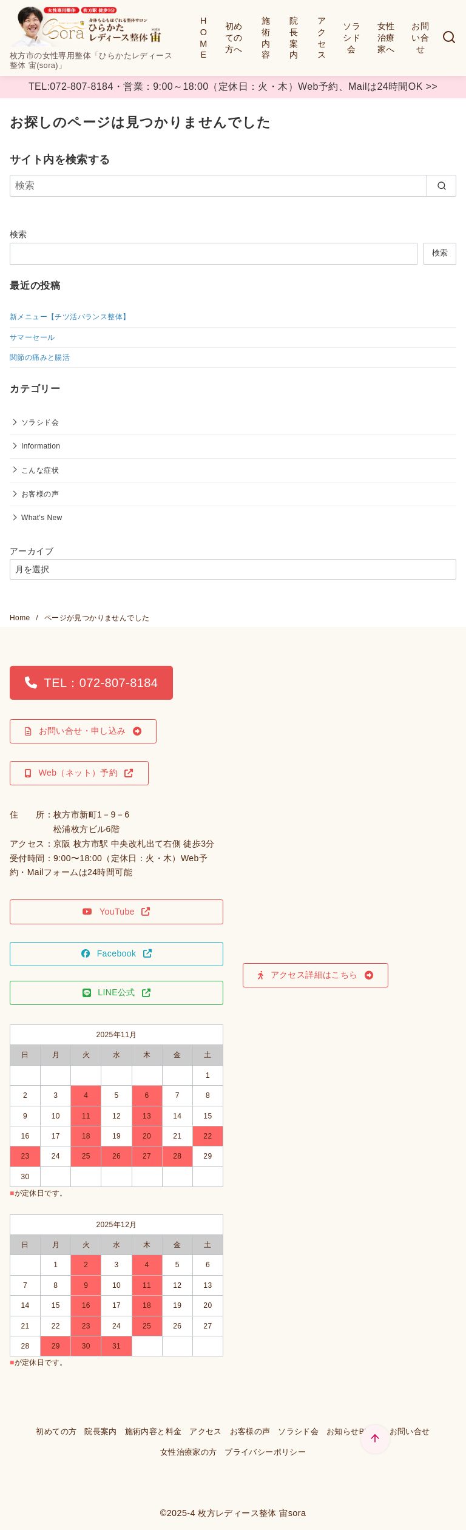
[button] (91, 683)
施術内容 (266, 37)
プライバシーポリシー (265, 1452)
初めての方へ (234, 37)
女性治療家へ (386, 37)
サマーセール (32, 337)
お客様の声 (40, 494)
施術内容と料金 (153, 1431)
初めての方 (56, 1431)
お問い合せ (420, 37)
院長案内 (293, 37)
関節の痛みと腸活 (40, 357)
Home (21, 618)
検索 (18, 234)
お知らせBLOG (354, 1431)
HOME (203, 37)
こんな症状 (40, 470)
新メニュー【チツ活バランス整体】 (70, 317)
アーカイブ (31, 551)
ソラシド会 (351, 37)
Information (40, 446)
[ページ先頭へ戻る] (375, 1439)
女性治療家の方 (188, 1452)
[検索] (449, 38)
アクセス (321, 37)
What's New (41, 517)
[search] (441, 186)
